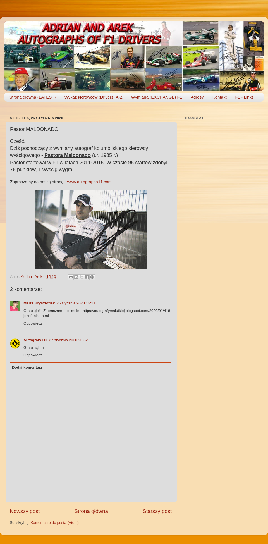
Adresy (197, 97)
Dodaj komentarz (27, 367)
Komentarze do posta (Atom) (54, 523)
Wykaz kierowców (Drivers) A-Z (93, 97)
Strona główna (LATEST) (32, 97)
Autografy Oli (35, 340)
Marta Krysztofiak (39, 303)
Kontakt (219, 97)
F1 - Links (244, 97)
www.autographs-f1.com (89, 182)
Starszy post (157, 511)
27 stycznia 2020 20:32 (68, 340)
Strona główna (91, 511)
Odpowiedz (32, 323)
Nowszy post (25, 511)
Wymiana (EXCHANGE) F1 (156, 97)
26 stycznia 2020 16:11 (76, 303)
